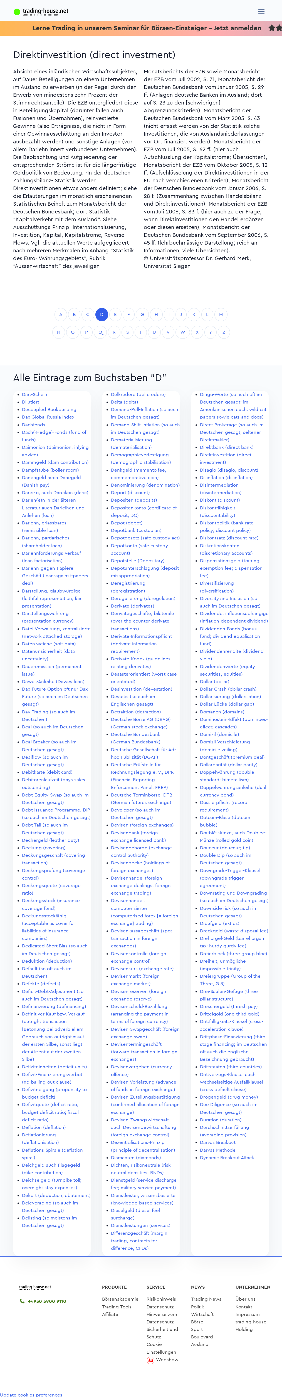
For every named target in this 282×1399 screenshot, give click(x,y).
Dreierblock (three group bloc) (233, 953)
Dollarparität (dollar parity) (229, 764)
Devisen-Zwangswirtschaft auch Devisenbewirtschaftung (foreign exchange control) (143, 1127)
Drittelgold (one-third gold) (229, 1014)
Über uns (246, 1299)
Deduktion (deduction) (47, 961)
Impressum (248, 1314)
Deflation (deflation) (44, 1127)
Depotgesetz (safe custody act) (145, 538)
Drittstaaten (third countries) (231, 1066)
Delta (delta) (124, 402)
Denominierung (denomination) (145, 485)
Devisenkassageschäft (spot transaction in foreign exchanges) (141, 938)
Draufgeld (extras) (219, 923)
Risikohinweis (161, 1299)
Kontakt (244, 1307)
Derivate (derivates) (132, 606)
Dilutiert (30, 402)
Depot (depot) (127, 523)
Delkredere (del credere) (138, 394)
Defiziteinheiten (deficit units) (54, 1066)
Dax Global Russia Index (48, 417)
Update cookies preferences (31, 1395)
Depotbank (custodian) (136, 530)
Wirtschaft (202, 1314)
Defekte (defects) (41, 983)
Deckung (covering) (44, 847)
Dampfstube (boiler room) (50, 470)
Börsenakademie (120, 1299)
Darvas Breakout (218, 1142)
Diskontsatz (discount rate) (229, 538)
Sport (197, 1329)
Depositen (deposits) (134, 500)
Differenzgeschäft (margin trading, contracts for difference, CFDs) (139, 1241)
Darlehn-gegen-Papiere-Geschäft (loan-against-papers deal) (55, 576)
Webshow (167, 1359)
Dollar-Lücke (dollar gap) (227, 704)
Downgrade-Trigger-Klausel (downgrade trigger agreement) (230, 878)
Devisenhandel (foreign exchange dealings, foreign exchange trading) (141, 885)
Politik (197, 1307)
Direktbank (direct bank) (227, 447)
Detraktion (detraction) (136, 712)
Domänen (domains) (222, 712)
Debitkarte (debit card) (47, 772)
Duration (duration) (221, 1119)
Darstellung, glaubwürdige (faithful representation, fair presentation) (51, 598)
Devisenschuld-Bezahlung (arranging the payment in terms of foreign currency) (140, 1014)
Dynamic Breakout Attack (227, 1157)
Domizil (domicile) (219, 734)
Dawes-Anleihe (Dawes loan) (53, 681)
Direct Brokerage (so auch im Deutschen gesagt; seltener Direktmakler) (232, 432)
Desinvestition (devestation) (141, 689)
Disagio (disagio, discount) (229, 470)
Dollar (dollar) (214, 681)
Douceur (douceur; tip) (225, 847)
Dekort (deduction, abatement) (56, 1195)
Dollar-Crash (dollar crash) (228, 689)
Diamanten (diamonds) (136, 1157)
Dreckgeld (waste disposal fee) (234, 930)
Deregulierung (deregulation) (143, 598)
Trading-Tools (117, 1307)
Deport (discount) (130, 492)
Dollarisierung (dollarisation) (230, 696)
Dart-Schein (34, 394)
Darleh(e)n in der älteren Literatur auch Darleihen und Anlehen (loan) (53, 507)
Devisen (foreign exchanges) (142, 825)
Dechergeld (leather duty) (50, 840)
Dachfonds (33, 424)
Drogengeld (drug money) (229, 1097)
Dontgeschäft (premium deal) (232, 757)
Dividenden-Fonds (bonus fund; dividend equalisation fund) (230, 636)
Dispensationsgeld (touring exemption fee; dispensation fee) (231, 568)
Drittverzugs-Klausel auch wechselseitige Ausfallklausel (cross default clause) (231, 1082)
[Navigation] (261, 11)
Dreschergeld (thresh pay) (229, 1006)
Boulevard (202, 1337)
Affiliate (110, 1314)
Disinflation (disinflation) (226, 477)
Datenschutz (160, 1307)
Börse (197, 1322)
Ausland (200, 1344)
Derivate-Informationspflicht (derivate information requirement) (141, 644)
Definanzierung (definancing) (54, 1006)
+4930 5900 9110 (43, 1301)
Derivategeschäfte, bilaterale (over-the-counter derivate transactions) (142, 621)
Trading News (206, 1299)
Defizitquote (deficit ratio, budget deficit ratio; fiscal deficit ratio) (50, 1112)
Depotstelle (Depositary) (138, 560)
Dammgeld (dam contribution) (55, 462)
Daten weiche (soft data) (49, 643)
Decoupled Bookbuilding (49, 409)
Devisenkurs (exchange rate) (142, 968)
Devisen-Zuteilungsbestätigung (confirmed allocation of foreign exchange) (145, 1104)
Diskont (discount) (220, 500)
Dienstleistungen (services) (140, 1225)
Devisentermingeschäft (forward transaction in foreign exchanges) (144, 1052)
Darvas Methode (218, 1150)
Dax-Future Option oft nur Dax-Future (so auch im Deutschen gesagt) (55, 696)
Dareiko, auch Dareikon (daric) (55, 492)
